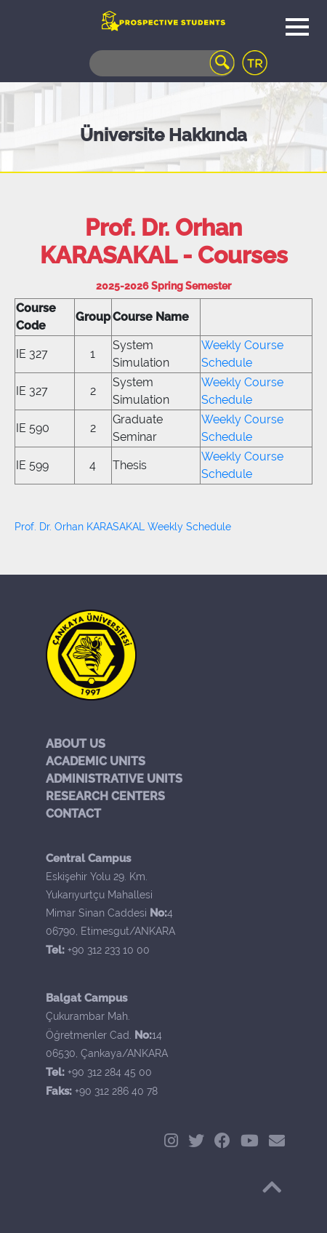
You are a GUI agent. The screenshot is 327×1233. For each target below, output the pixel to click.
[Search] (162, 63)
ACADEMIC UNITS (95, 761)
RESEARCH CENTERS (105, 796)
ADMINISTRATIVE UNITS (114, 779)
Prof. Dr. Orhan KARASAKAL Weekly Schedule (123, 526)
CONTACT (73, 814)
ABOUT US (75, 744)
